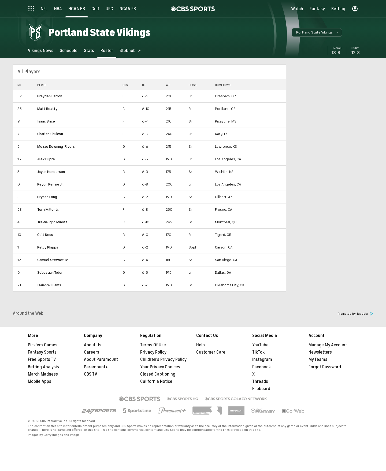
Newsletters (320, 352)
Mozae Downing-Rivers (56, 146)
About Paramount (101, 359)
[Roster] (106, 50)
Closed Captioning (157, 374)
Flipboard (261, 388)
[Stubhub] (130, 50)
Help (200, 345)
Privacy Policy (153, 352)
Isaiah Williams (49, 285)
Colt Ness (45, 234)
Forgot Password (325, 367)
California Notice (156, 381)
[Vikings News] (41, 50)
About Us (92, 345)
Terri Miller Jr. (48, 209)
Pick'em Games (42, 345)
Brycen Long (47, 197)
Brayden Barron (49, 96)
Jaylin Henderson (51, 171)
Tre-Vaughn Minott (52, 222)
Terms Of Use (153, 345)
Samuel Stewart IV (52, 260)
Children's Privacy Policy (163, 359)
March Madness (43, 374)
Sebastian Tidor (50, 272)
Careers (91, 352)
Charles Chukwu (50, 134)
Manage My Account (328, 345)
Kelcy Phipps (47, 247)
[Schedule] (69, 50)
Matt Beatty (47, 108)
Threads (260, 381)
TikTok (258, 352)
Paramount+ (96, 367)
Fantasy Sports (42, 352)
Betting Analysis (43, 367)
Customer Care (210, 352)
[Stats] (89, 50)
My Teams (318, 359)
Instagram (262, 359)
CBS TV (90, 374)
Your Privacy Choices (160, 367)
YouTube (260, 345)
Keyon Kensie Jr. (50, 184)
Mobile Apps (39, 381)
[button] (317, 32)
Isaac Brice (46, 121)
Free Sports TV (42, 359)
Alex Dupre (46, 159)
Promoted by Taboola (355, 314)
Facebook (261, 367)
